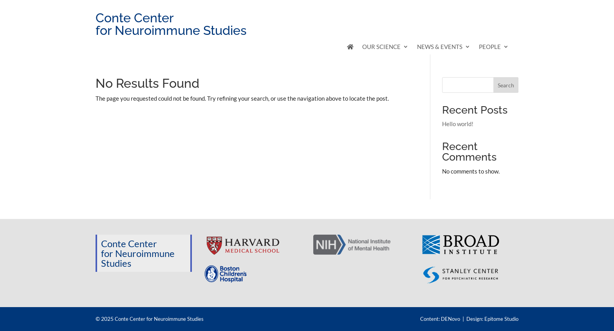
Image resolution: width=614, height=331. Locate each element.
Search (506, 85)
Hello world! (457, 123)
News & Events (439, 47)
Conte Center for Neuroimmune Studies (159, 319)
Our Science (381, 47)
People (490, 47)
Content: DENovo (440, 319)
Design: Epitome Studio (492, 319)
